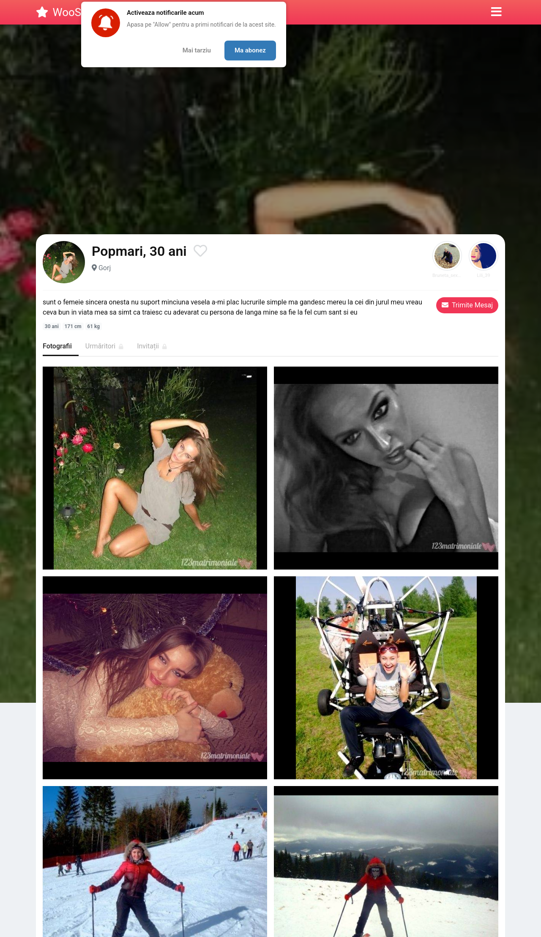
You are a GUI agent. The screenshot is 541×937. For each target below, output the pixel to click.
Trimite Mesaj (467, 305)
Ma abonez (250, 50)
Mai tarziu (197, 50)
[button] (496, 12)
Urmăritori (104, 346)
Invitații (152, 346)
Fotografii (57, 346)
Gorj (104, 268)
